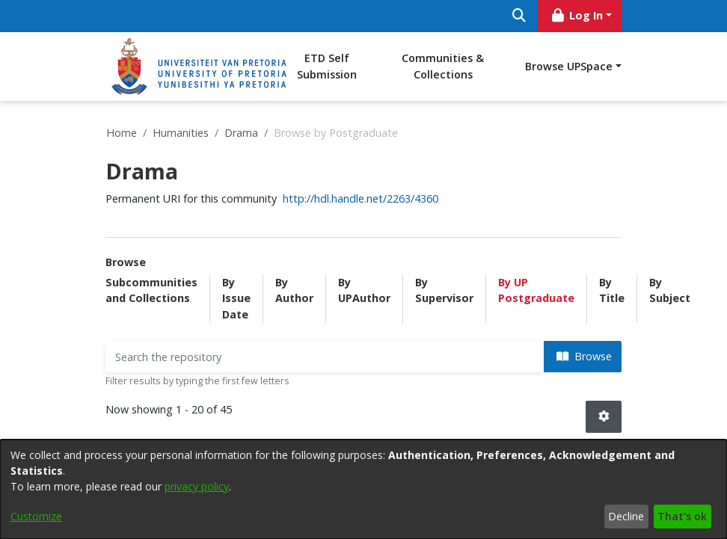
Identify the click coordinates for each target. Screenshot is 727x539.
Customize (36, 516)
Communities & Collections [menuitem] (443, 66)
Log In (577, 15)
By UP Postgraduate (536, 290)
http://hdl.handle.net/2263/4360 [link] (360, 198)
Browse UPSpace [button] (569, 66)
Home (121, 133)
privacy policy (197, 486)
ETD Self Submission (327, 66)
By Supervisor (444, 290)
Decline (626, 516)
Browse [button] (584, 356)
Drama (241, 133)
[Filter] (325, 357)
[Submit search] (518, 16)
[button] (604, 417)
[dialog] (363, 489)
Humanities (181, 133)
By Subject (669, 290)
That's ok (682, 516)
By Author (294, 290)
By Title (612, 290)
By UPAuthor (364, 290)
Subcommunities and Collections (151, 290)
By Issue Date (236, 298)
